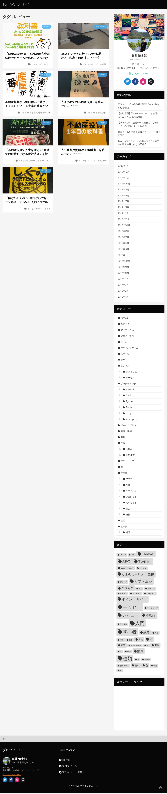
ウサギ (129, 479)
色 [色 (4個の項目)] (147, 666)
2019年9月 (123, 190)
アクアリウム (127, 330)
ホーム (26, 4)
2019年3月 (123, 208)
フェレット (131, 497)
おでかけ (125, 318)
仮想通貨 (130, 455)
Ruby (129, 408)
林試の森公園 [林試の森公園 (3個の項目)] (136, 646)
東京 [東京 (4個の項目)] (123, 645)
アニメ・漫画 (127, 336)
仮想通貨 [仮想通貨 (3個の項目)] (123, 625)
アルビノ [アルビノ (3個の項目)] (123, 583)
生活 (123, 521)
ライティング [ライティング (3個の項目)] (152, 609)
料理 (128, 533)
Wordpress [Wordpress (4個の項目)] (127, 568)
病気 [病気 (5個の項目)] (140, 652)
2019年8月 (123, 196)
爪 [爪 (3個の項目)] (121, 652)
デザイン (125, 360)
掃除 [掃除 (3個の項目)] (121, 641)
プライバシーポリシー (74, 772)
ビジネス (125, 366)
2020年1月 (123, 166)
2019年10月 (124, 184)
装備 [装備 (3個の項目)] (155, 666)
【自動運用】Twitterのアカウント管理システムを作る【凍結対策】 (138, 116)
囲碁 (123, 437)
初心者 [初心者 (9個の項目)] (130, 632)
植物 (128, 515)
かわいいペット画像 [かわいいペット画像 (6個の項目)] (138, 575)
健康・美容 (126, 432)
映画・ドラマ (127, 461)
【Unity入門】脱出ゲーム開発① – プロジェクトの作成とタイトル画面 (138, 125)
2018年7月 (123, 237)
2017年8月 (123, 273)
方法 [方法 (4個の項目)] (140, 640)
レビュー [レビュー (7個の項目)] (130, 616)
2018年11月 (124, 220)
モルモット (131, 503)
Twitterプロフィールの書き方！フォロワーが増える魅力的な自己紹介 (138, 143)
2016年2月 (123, 291)
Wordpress (132, 419)
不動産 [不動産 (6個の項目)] (151, 616)
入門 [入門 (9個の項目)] (139, 624)
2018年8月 (123, 231)
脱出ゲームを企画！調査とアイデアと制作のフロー (139, 134)
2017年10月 (124, 261)
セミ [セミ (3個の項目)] (140, 589)
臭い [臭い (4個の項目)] (137, 666)
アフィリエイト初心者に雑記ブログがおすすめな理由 (139, 106)
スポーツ (125, 354)
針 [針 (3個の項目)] (121, 671)
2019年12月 (124, 172)
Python (130, 402)
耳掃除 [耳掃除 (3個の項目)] (147, 660)
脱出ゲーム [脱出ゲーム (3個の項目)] (124, 666)
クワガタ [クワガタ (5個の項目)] (127, 589)
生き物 (124, 473)
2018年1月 (123, 255)
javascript (131, 390)
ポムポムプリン (128, 425)
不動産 (129, 449)
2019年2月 (123, 214)
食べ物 (124, 527)
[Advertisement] (139, 709)
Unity (129, 414)
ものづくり (126, 324)
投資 (123, 443)
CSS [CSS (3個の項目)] (132, 555)
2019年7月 (123, 202)
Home (66, 760)
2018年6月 (123, 243)
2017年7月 (123, 279)
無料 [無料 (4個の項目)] (156, 645)
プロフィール (69, 766)
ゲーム (124, 342)
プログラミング (128, 384)
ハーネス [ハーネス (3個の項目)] (123, 594)
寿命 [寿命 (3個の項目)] (156, 634)
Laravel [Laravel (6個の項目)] (148, 555)
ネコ (128, 485)
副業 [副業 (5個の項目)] (146, 633)
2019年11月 (124, 178)
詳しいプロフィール (139, 73)
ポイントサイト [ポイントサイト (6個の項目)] (134, 600)
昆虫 (128, 509)
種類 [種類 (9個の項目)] (127, 659)
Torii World (11, 4)
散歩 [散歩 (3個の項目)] (130, 641)
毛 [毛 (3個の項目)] (147, 646)
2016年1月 (123, 297)
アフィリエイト (133, 372)
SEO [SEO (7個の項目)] (126, 562)
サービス (130, 378)
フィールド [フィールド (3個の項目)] (136, 594)
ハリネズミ (131, 491)
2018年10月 (124, 226)
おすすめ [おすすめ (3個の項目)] (143, 569)
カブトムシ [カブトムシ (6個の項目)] (143, 582)
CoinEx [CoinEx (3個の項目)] (123, 555)
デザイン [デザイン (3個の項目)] (151, 589)
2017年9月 (123, 267)
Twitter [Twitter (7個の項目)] (145, 562)
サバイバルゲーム (129, 348)
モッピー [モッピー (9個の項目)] (132, 608)
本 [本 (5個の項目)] (151, 640)
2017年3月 (123, 285)
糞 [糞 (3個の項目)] (138, 660)
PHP (128, 396)
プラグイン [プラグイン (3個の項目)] (151, 594)
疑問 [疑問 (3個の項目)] (129, 652)
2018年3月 (123, 249)
